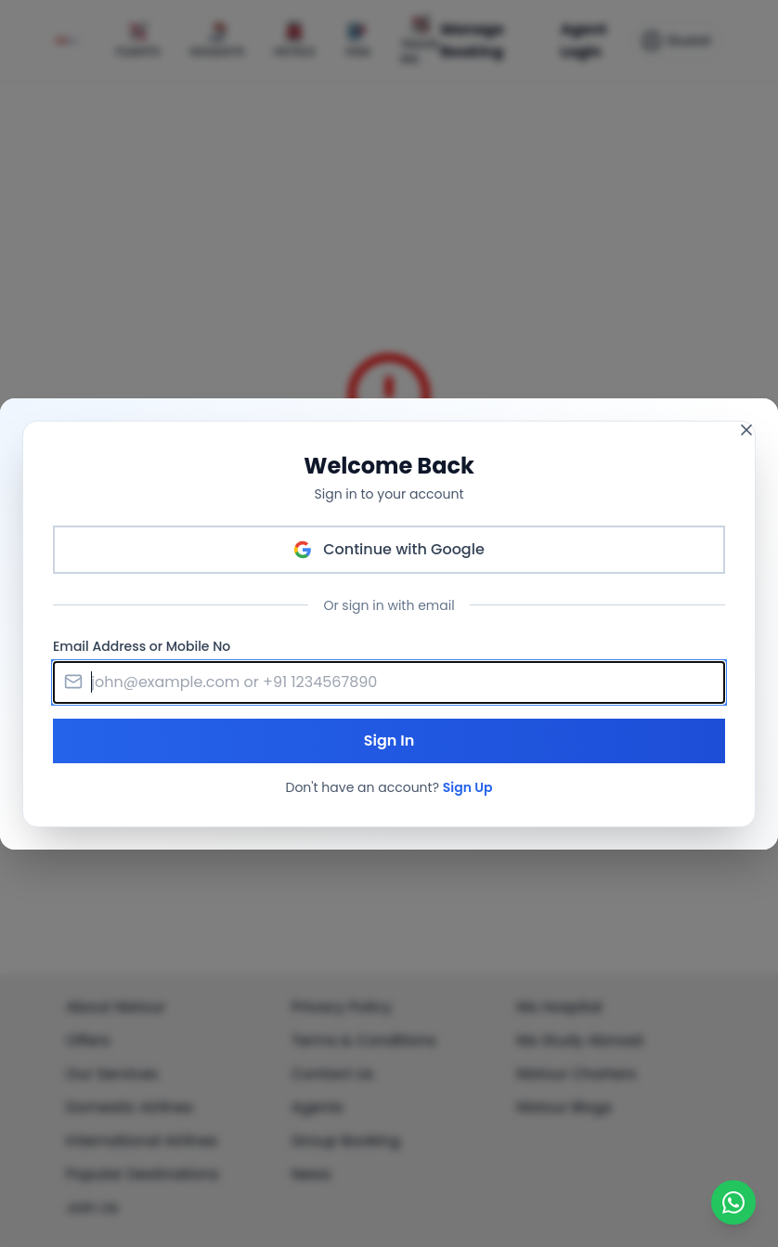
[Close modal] (746, 430)
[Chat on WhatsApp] (733, 1202)
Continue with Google (389, 549)
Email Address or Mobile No (141, 646)
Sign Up (468, 787)
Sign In (389, 740)
